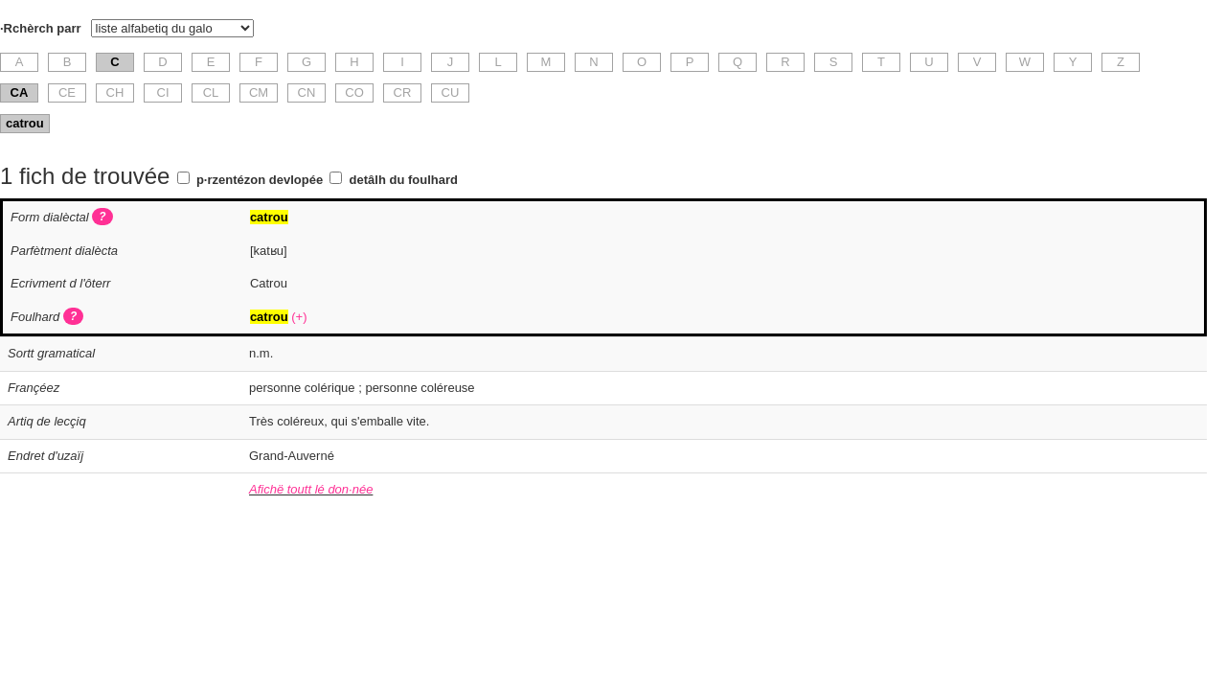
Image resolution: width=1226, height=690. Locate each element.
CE (67, 92)
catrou (25, 123)
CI (163, 92)
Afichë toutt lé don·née (311, 489)
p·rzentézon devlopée (259, 179)
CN (307, 92)
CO (354, 92)
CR (403, 92)
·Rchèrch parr (40, 28)
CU (451, 92)
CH (115, 92)
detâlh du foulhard (404, 179)
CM (258, 92)
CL (211, 92)
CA (20, 92)
